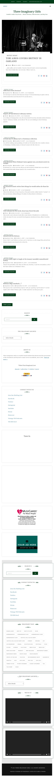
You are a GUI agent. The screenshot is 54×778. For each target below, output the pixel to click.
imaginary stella (9, 285)
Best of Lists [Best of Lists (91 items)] (28, 631)
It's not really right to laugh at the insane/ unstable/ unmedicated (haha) (25, 259)
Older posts (7, 304)
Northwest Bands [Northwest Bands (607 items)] (42, 650)
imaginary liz (8, 92)
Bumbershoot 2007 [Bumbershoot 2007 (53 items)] (23, 634)
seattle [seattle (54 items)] (9, 660)
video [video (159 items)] (17, 666)
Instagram (11, 405)
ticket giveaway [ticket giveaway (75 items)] (22, 663)
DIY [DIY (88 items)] (44, 640)
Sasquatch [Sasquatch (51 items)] (46, 657)
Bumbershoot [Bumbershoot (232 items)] (11, 634)
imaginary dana (8, 238)
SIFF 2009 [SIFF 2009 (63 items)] (22, 660)
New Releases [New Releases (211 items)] (30, 650)
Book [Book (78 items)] (36, 631)
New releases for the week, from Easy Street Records (21, 211)
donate (17, 369)
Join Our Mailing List (15, 395)
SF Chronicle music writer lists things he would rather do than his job (26, 187)
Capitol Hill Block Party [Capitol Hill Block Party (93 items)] (28, 637)
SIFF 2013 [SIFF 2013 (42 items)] (38, 660)
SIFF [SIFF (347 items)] (15, 660)
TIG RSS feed (12, 421)
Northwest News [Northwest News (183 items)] (12, 653)
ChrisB (9, 65)
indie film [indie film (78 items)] (33, 647)
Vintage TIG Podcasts (15, 418)
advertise (24, 369)
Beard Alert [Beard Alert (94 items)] (10, 631)
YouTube (11, 408)
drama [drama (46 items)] (19, 644)
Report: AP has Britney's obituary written (17, 114)
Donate (19, 1)
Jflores (6, 213)
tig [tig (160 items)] (44, 663)
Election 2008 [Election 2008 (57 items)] (28, 644)
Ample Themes (41, 771)
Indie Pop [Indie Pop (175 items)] (42, 647)
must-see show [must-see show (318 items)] (11, 650)
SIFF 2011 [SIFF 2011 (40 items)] (30, 660)
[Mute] (46, 722)
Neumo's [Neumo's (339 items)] (20, 650)
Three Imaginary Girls (27, 11)
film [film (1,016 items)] (45, 644)
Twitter (10, 402)
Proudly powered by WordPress (19, 771)
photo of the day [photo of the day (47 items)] (12, 657)
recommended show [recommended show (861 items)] (34, 657)
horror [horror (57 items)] (15, 647)
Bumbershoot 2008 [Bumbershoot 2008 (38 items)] (37, 634)
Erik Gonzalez (8, 141)
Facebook (11, 398)
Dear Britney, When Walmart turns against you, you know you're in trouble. (26, 162)
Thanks (25, 1)
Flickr (10, 412)
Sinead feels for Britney (11, 236)
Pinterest (11, 415)
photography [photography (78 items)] (34, 653)
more (37, 369)
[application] (28, 711)
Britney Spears (12, 55)
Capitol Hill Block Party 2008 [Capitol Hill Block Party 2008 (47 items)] (16, 640)
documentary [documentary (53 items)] (11, 644)
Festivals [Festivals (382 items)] (38, 644)
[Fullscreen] (49, 722)
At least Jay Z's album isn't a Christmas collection (20, 139)
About (13, 1)
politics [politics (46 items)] (22, 657)
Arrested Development (11, 210)
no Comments (26, 65)
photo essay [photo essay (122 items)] (23, 653)
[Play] (7, 722)
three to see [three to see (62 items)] (10, 663)
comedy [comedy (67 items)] (30, 640)
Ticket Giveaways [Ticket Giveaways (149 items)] (35, 663)
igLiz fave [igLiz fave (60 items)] (24, 647)
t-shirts (31, 369)
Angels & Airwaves (9, 137)
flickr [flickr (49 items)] (8, 647)
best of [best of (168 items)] (19, 631)
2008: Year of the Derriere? (12, 90)
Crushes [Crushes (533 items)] (37, 640)
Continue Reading (12, 74)
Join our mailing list (35, 1)
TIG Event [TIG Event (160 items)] (9, 666)
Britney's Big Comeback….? (12, 283)
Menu (5, 6)
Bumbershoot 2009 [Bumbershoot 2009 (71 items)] (12, 637)
